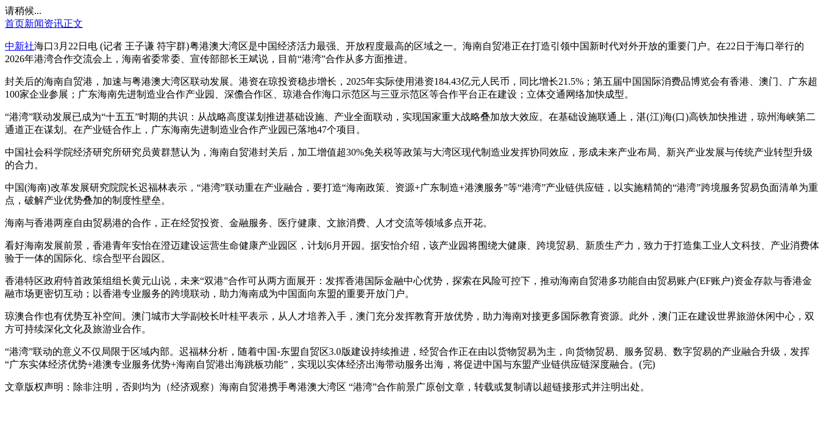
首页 (14, 23)
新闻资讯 (43, 23)
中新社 (19, 46)
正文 (73, 23)
